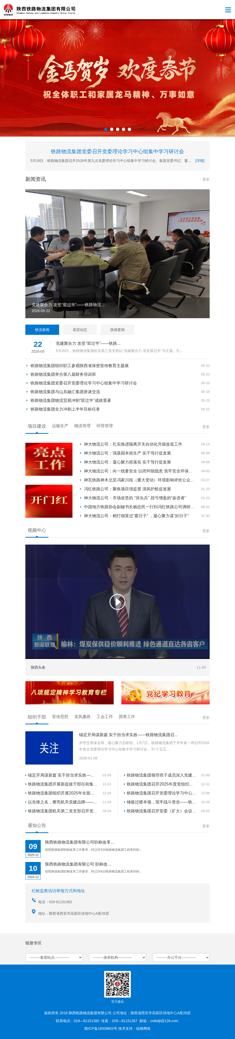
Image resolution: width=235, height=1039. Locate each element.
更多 (206, 179)
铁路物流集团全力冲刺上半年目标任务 (65, 409)
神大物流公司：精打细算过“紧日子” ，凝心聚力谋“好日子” (136, 516)
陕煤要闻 (117, 330)
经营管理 (105, 426)
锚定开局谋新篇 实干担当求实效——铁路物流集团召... (128, 735)
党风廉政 (82, 716)
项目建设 (37, 426)
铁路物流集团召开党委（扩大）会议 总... (164, 811)
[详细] (200, 161)
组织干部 (37, 717)
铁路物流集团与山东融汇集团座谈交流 (65, 392)
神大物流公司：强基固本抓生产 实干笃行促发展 (127, 453)
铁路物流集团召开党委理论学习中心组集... (165, 793)
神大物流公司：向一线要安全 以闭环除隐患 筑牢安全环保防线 (140, 471)
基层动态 (80, 330)
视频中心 (37, 530)
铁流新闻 (42, 330)
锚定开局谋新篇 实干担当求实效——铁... (65, 775)
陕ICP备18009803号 (100, 1028)
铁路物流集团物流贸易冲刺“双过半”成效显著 (70, 400)
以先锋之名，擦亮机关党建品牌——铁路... (66, 802)
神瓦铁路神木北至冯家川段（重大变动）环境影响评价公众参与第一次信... (151, 480)
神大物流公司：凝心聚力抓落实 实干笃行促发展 (127, 462)
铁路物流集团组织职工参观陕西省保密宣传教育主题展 (79, 365)
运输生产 (60, 426)
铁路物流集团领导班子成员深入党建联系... (165, 775)
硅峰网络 (143, 1028)
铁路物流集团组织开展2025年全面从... (63, 793)
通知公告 (37, 825)
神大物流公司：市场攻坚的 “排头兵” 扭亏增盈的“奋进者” (135, 498)
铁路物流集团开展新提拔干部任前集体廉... (66, 784)
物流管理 (82, 426)
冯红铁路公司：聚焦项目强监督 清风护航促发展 (127, 489)
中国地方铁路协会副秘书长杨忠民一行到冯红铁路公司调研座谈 (141, 507)
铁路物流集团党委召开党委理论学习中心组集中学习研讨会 (117, 151)
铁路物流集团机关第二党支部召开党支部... (66, 811)
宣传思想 (60, 716)
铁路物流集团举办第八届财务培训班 (63, 374)
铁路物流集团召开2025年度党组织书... (162, 784)
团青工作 (127, 716)
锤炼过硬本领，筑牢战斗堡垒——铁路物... (165, 802)
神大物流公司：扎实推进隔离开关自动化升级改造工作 (133, 444)
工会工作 (105, 716)
